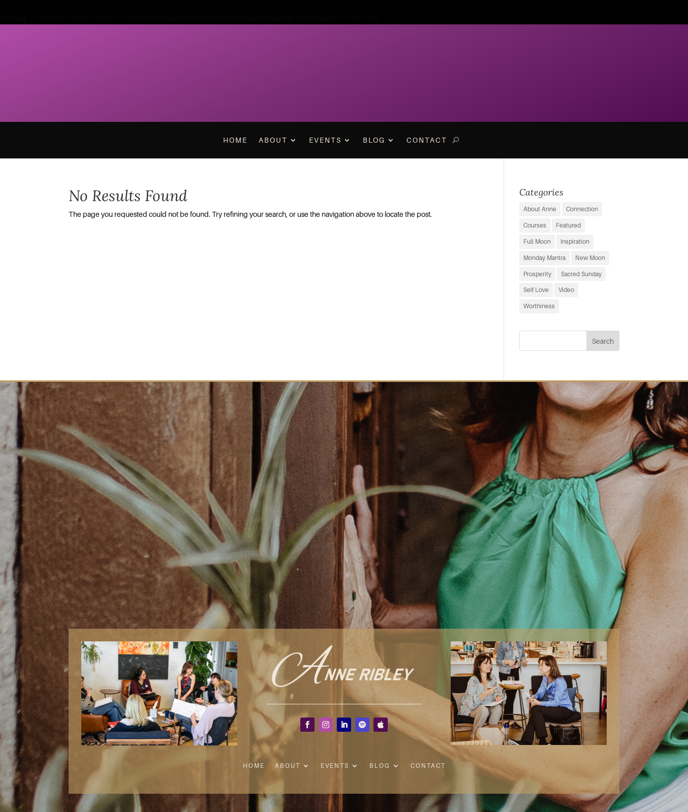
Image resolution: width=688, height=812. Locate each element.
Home (235, 140)
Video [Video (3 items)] (566, 290)
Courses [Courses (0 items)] (534, 225)
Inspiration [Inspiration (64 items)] (574, 241)
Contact (426, 140)
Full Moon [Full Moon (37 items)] (537, 241)
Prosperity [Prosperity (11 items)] (537, 274)
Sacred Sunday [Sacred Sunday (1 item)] (581, 274)
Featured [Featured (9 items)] (568, 225)
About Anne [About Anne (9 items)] (539, 209)
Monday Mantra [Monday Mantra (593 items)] (544, 258)
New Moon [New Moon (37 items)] (590, 258)
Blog (374, 140)
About (273, 140)
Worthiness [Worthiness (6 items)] (539, 306)
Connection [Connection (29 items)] (582, 209)
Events (325, 140)
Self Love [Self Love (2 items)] (536, 290)
